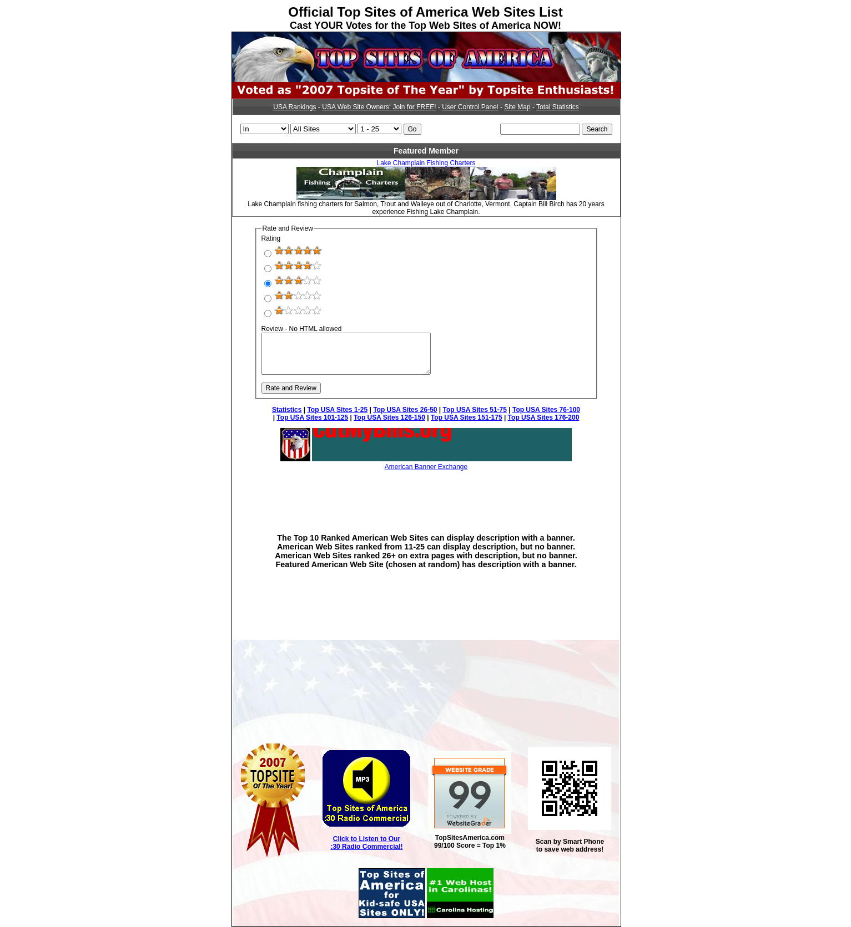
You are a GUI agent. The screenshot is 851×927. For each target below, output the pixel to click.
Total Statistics (557, 107)
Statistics (286, 410)
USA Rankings (294, 107)
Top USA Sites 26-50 (405, 410)
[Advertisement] (426, 494)
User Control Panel (470, 107)
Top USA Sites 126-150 (389, 417)
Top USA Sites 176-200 (544, 417)
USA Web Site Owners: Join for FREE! (379, 107)
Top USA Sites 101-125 (312, 417)
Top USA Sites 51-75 (475, 410)
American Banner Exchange (426, 467)
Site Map (517, 107)
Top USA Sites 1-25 (337, 410)
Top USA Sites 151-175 (466, 417)
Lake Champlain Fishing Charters (425, 163)
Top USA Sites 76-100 (546, 410)
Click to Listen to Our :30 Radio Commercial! (366, 842)
